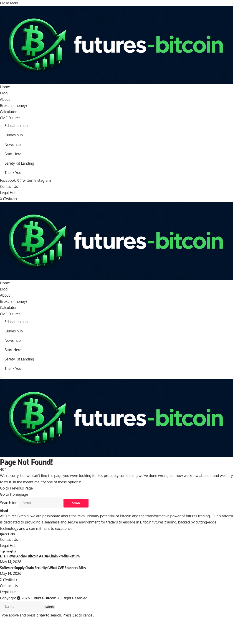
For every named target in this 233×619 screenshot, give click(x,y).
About (5, 99)
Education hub (16, 125)
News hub (13, 144)
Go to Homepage (14, 494)
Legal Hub (8, 193)
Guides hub (14, 135)
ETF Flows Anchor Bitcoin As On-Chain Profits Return (40, 556)
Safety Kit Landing (19, 163)
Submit (50, 607)
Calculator (8, 111)
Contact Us (9, 186)
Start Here (13, 154)
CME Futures (10, 118)
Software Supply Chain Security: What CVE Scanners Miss (43, 568)
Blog (4, 93)
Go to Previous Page (16, 488)
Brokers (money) (13, 105)
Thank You (13, 172)
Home (5, 87)
